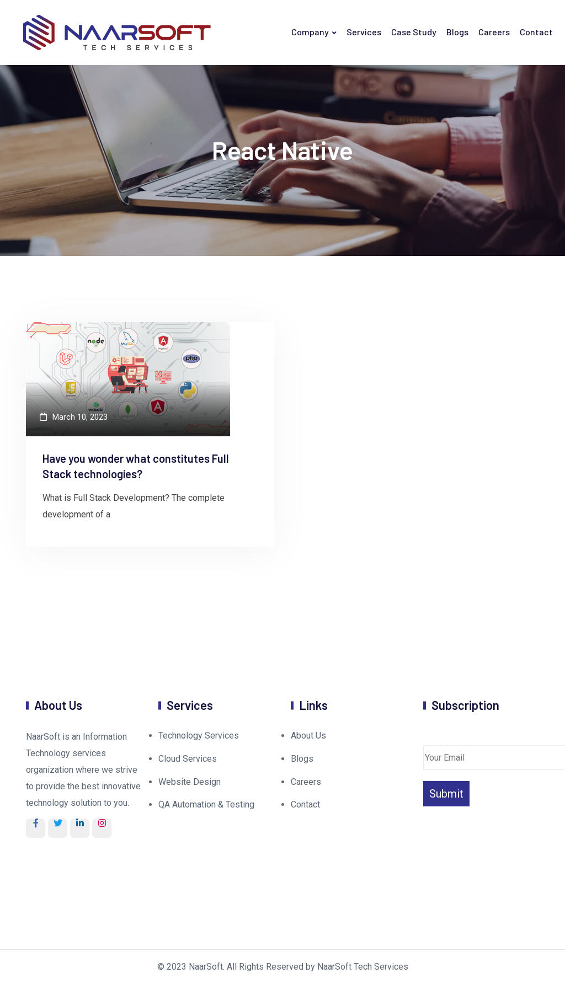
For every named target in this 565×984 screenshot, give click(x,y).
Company (310, 31)
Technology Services (198, 735)
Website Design (189, 782)
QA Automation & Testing (206, 804)
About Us (308, 735)
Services (364, 31)
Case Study (413, 31)
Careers (494, 31)
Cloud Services (187, 758)
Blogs (457, 31)
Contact (536, 31)
